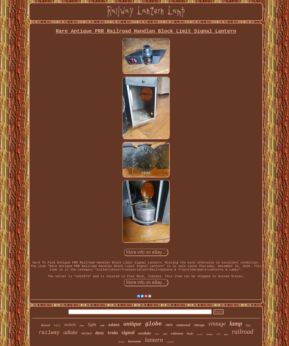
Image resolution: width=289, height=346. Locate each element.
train (113, 332)
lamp (235, 323)
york (218, 334)
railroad (242, 331)
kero (157, 333)
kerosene (134, 341)
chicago (199, 325)
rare (169, 324)
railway (49, 332)
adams (114, 325)
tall (57, 325)
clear (81, 325)
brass (121, 341)
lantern (154, 339)
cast (165, 333)
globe (153, 324)
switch (70, 324)
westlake (144, 333)
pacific (200, 334)
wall (102, 325)
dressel (45, 325)
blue (248, 325)
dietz (99, 333)
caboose (177, 333)
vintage (217, 323)
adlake (70, 332)
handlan (209, 334)
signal (127, 332)
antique (132, 323)
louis (190, 333)
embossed (183, 325)
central (170, 341)
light (92, 324)
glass (226, 334)
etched (86, 333)
